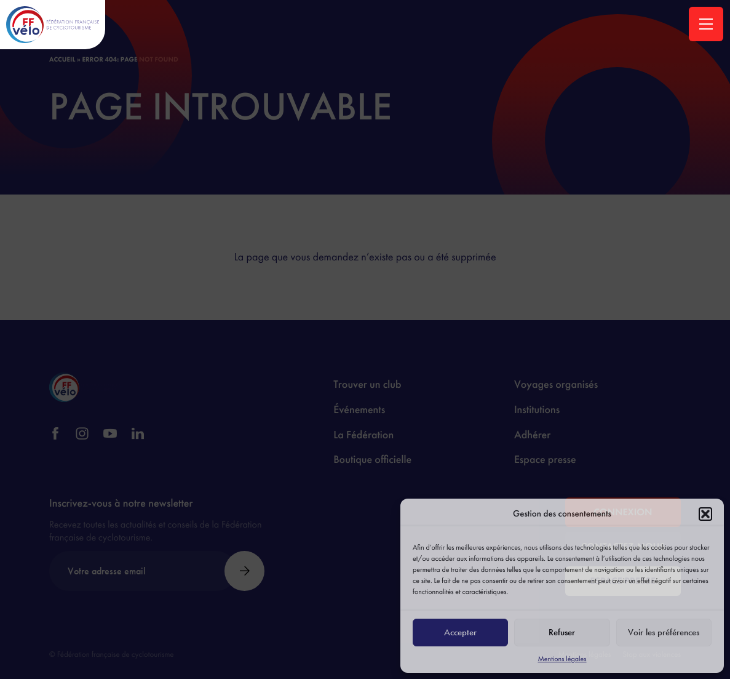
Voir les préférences (663, 632)
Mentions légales (562, 659)
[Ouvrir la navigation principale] (706, 24)
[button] (705, 514)
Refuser (562, 632)
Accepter (460, 632)
